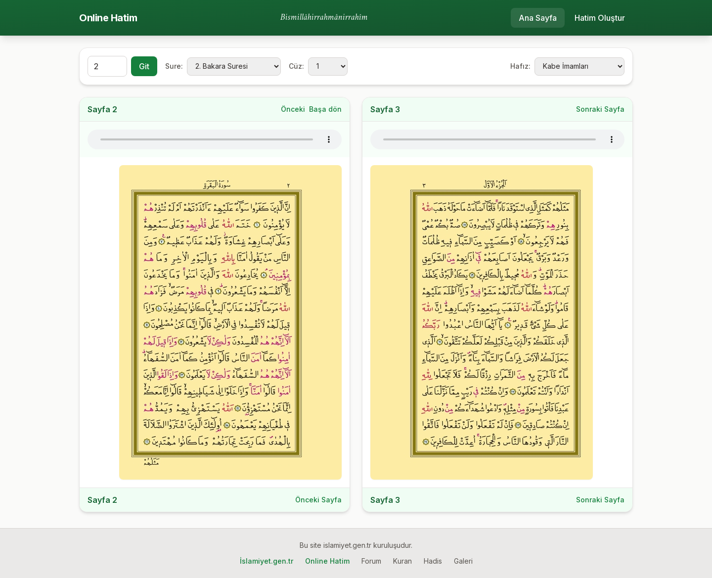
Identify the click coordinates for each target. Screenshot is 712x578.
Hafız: (520, 66)
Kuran (402, 561)
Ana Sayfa (538, 18)
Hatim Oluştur (600, 18)
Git (144, 66)
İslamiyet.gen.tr (266, 561)
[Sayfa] (107, 66)
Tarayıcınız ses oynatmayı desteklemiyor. (215, 139)
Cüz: (296, 66)
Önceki (293, 109)
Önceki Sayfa (318, 499)
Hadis (433, 561)
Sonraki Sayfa (600, 109)
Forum (371, 561)
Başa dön (325, 109)
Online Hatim (108, 18)
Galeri (463, 561)
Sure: (174, 66)
